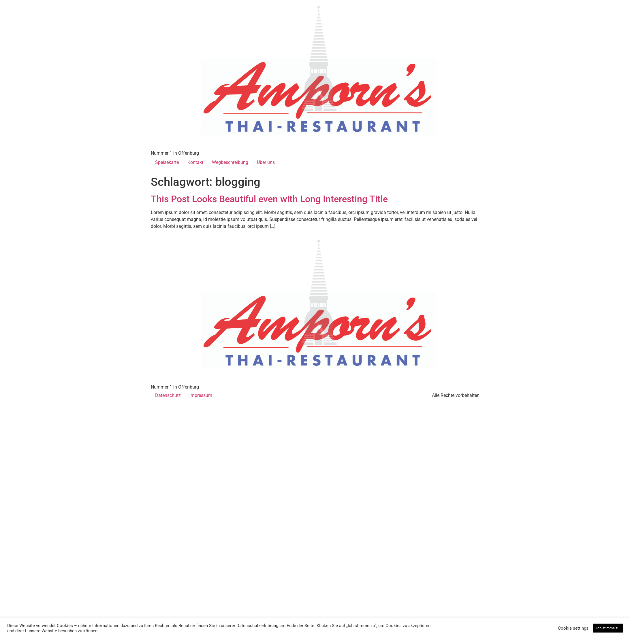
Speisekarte (167, 162)
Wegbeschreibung (230, 162)
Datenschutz (168, 395)
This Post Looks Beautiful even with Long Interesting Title (269, 199)
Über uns (266, 162)
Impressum (200, 395)
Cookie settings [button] (573, 628)
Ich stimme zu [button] (607, 628)
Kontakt (195, 162)
